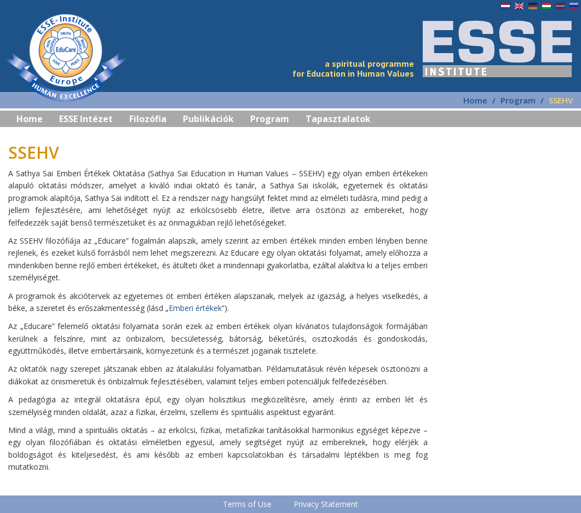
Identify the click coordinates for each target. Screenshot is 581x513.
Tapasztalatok (338, 119)
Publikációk (208, 119)
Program (269, 119)
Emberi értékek (195, 308)
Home (475, 100)
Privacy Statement (326, 504)
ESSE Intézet (86, 119)
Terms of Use (247, 504)
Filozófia (147, 119)
